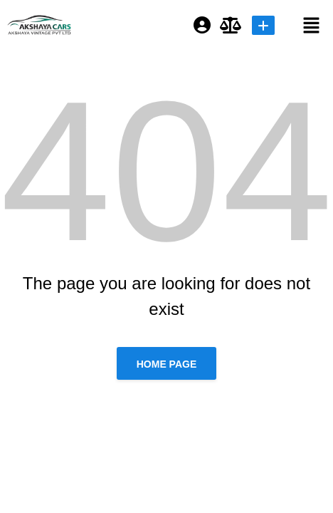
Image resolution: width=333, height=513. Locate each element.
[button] (300, 25)
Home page (167, 364)
